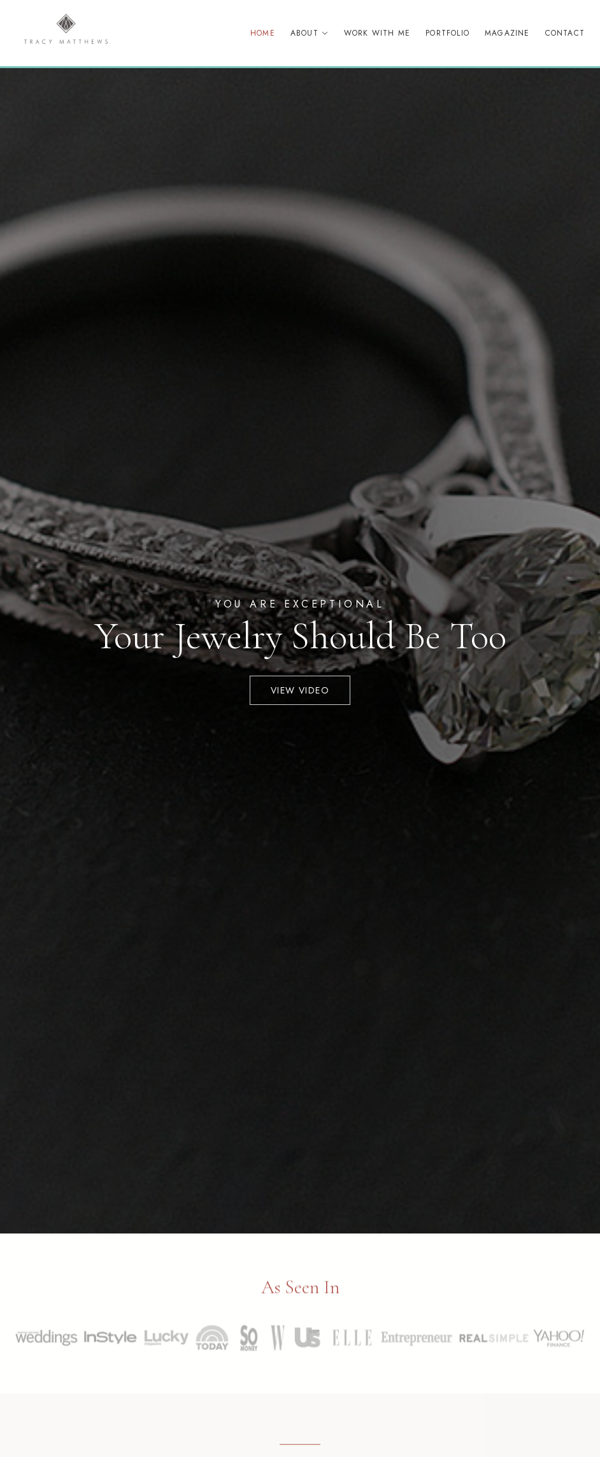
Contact (565, 33)
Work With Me (377, 33)
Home (262, 33)
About (309, 33)
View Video (300, 690)
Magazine (507, 33)
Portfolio (447, 33)
